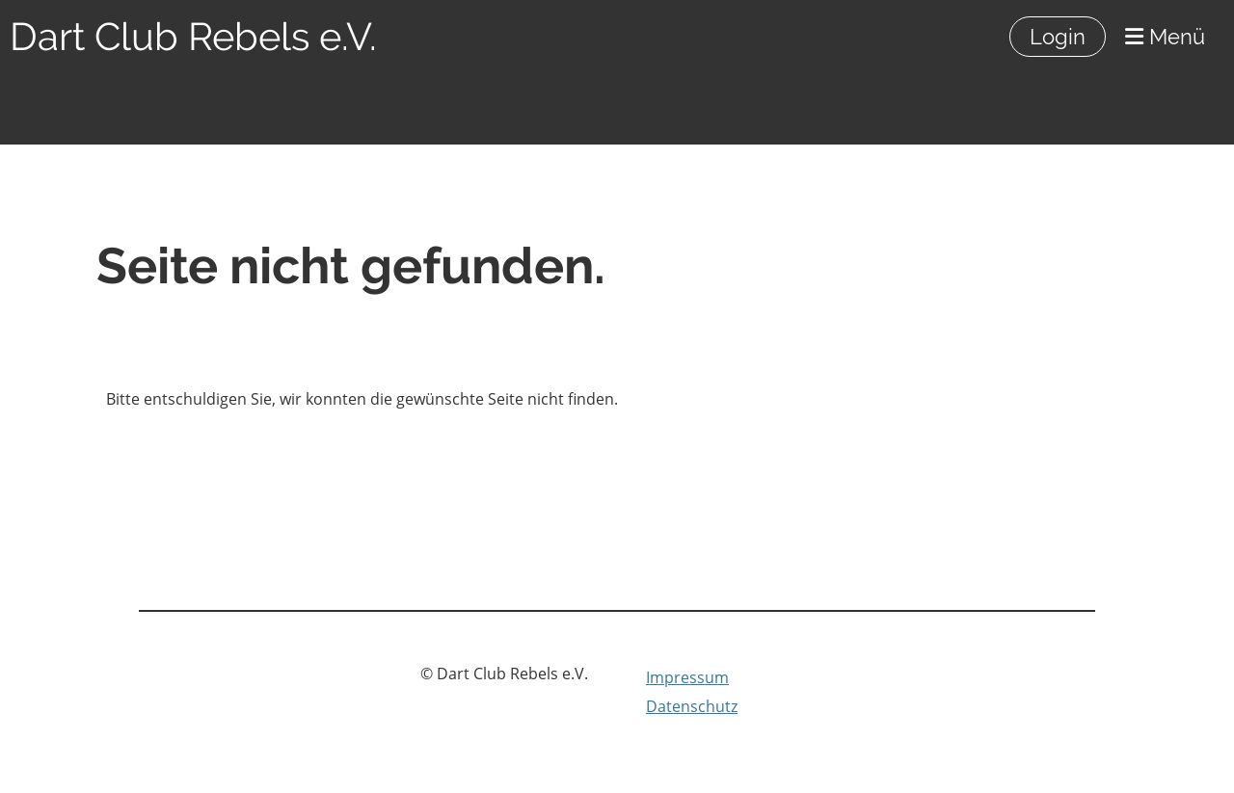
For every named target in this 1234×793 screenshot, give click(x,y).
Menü (1165, 36)
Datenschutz (692, 706)
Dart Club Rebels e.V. (193, 36)
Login (1058, 36)
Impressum (687, 677)
